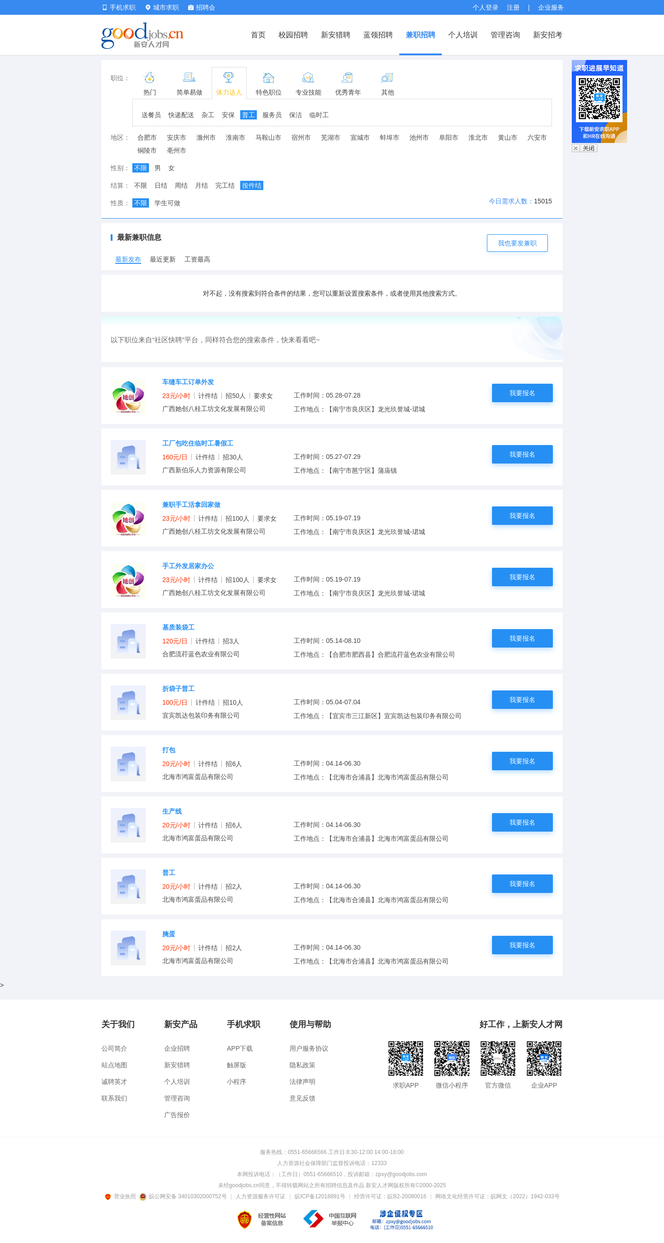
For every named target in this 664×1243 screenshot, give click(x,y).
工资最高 (197, 259)
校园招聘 (293, 35)
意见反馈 (302, 1098)
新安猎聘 (335, 35)
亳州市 (176, 150)
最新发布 (128, 259)
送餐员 (151, 115)
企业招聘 (177, 1048)
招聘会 (201, 7)
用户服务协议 (309, 1048)
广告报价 (177, 1114)
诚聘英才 (114, 1081)
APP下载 (240, 1048)
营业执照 (121, 1196)
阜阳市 (448, 137)
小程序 (236, 1081)
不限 (140, 168)
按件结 (251, 185)
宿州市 (301, 137)
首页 (258, 35)
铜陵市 (147, 150)
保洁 (295, 115)
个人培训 (463, 35)
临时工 (319, 115)
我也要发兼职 (517, 243)
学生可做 (167, 203)
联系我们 (114, 1098)
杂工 (208, 115)
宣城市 (360, 137)
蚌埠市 (389, 137)
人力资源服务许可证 (260, 1196)
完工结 (225, 185)
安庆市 (176, 137)
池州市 (419, 137)
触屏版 (236, 1065)
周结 (181, 185)
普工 (248, 115)
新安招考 (548, 35)
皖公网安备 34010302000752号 (183, 1196)
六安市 (537, 137)
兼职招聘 (420, 35)
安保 (228, 115)
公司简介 (114, 1048)
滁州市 (206, 137)
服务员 (272, 115)
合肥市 (147, 137)
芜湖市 (330, 137)
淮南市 (235, 137)
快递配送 (181, 115)
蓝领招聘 (378, 35)
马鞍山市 (268, 137)
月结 (201, 185)
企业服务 (551, 7)
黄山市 (507, 137)
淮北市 (478, 137)
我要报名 (522, 393)
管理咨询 (505, 35)
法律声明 (302, 1081)
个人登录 (485, 7)
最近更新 (163, 259)
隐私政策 (302, 1065)
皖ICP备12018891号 (320, 1196)
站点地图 (114, 1065)
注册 (513, 7)
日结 (160, 185)
